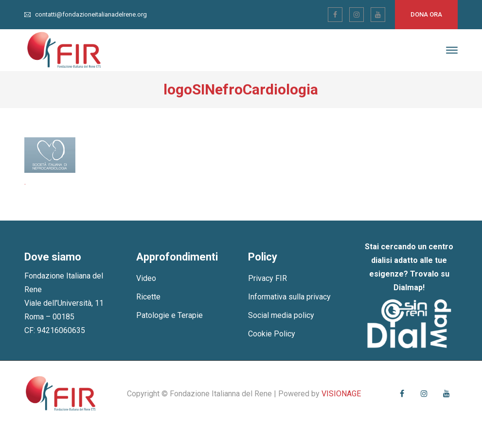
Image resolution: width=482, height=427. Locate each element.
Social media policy (281, 315)
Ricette (148, 296)
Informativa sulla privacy (289, 296)
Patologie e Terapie (169, 315)
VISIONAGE (341, 393)
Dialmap (408, 287)
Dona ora (426, 14)
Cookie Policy (271, 333)
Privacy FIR (267, 278)
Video (146, 278)
